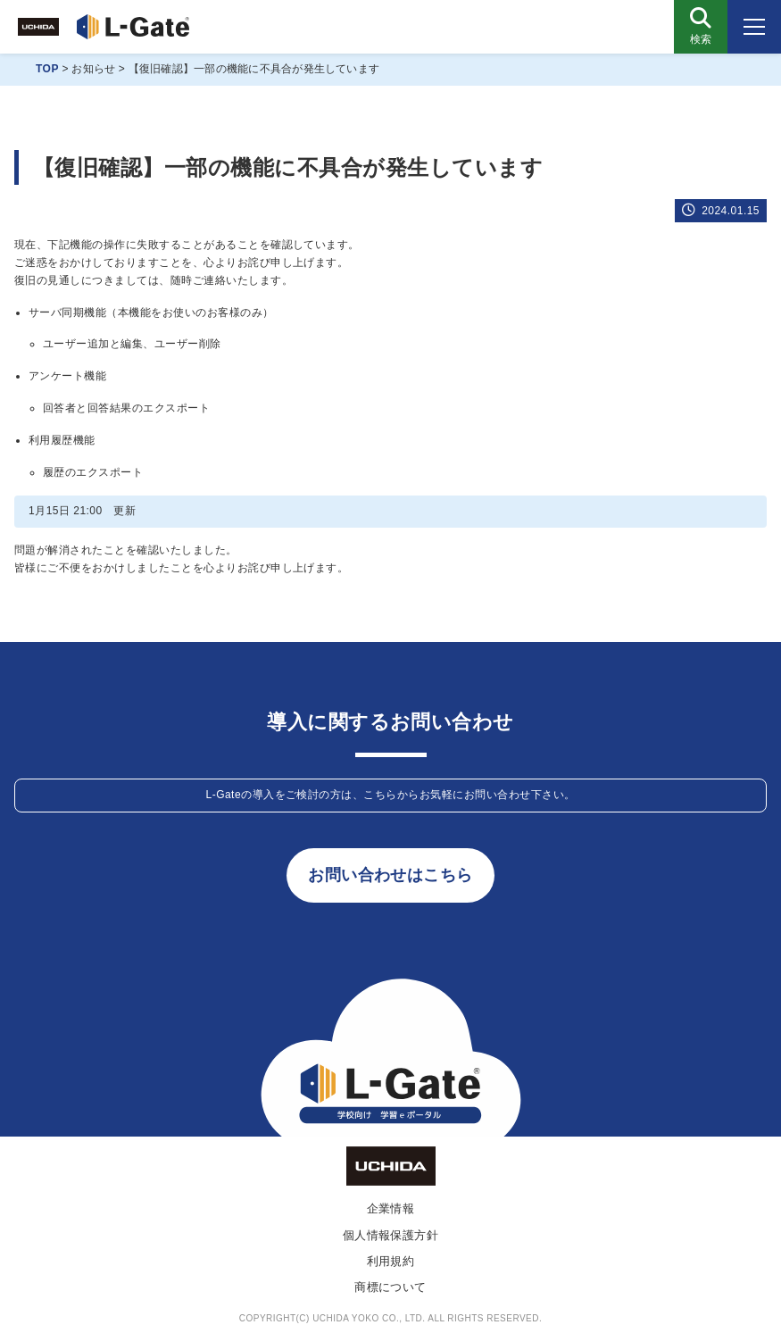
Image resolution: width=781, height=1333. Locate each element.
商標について (390, 1287)
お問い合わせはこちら (390, 875)
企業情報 (391, 1208)
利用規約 (391, 1261)
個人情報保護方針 (391, 1235)
